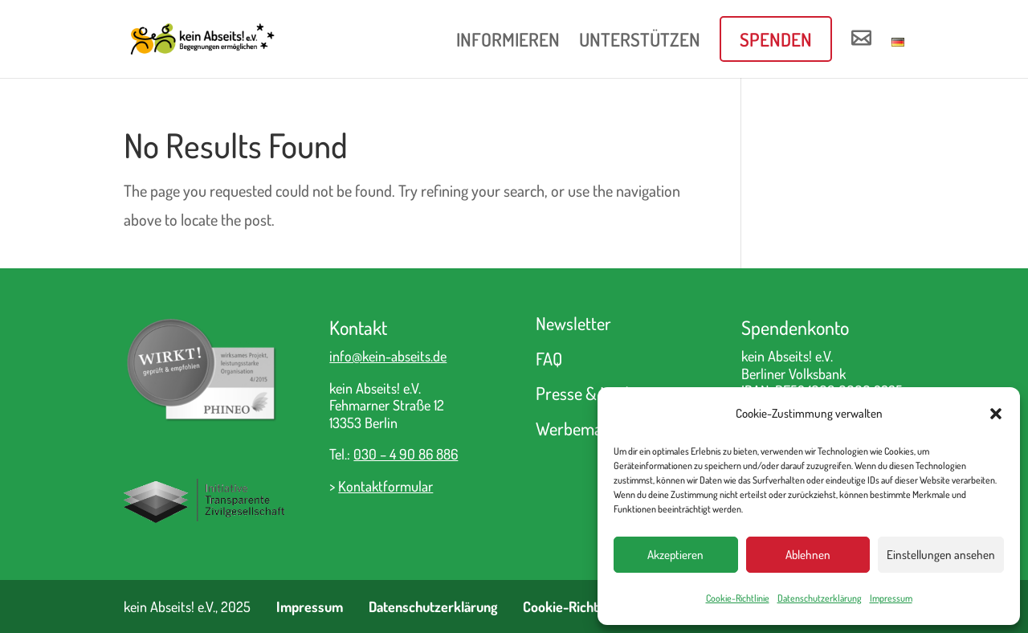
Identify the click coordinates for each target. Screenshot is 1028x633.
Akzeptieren (675, 554)
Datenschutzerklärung (819, 598)
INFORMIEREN (508, 42)
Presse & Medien (592, 393)
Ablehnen (807, 554)
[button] (996, 414)
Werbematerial (587, 428)
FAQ (549, 358)
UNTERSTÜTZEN (639, 42)
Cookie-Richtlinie (737, 598)
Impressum (891, 598)
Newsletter (573, 323)
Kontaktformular (385, 486)
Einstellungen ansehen (941, 554)
